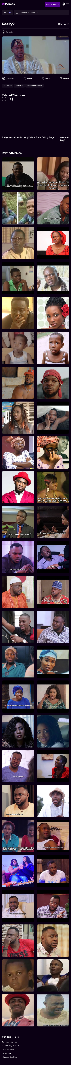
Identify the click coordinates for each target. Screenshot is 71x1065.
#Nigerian (19, 85)
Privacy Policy (8, 1049)
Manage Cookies (9, 1057)
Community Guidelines (12, 1046)
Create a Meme (52, 4)
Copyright (6, 1053)
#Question (7, 85)
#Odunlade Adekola (34, 85)
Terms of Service (9, 1042)
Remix (27, 78)
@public (9, 32)
